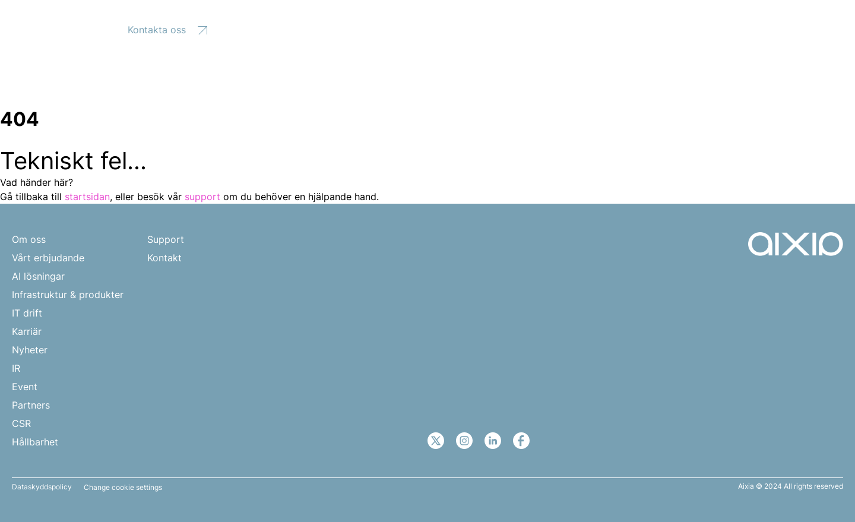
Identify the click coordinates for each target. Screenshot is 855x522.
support (202, 197)
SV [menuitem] (775, 28)
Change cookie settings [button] (123, 487)
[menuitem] (781, 28)
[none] (781, 28)
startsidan (87, 197)
